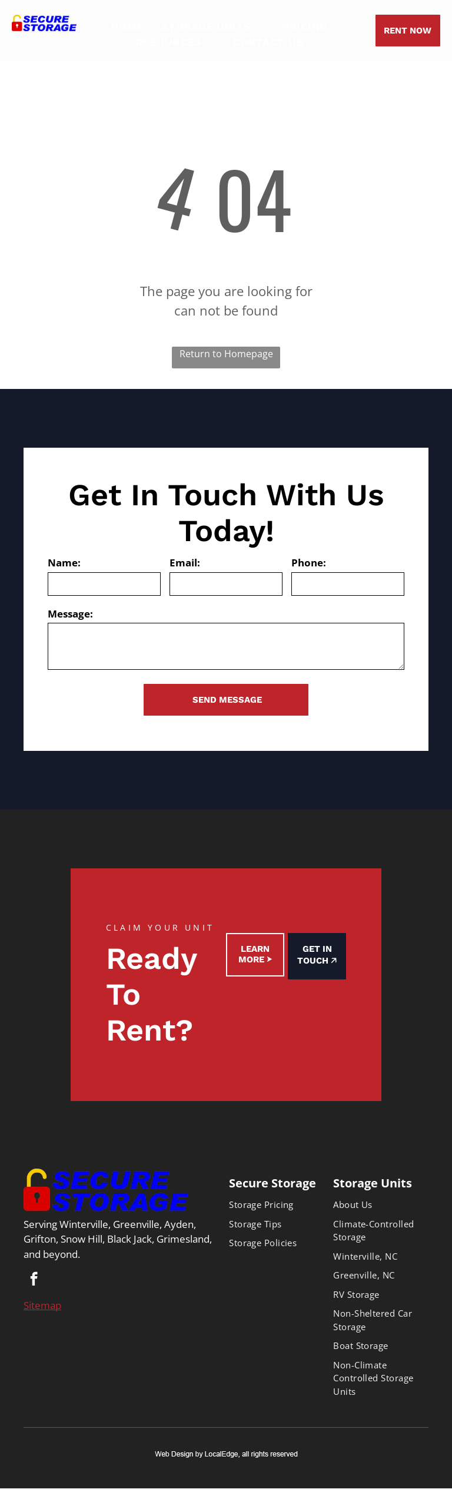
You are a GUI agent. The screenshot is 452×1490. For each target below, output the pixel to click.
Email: (185, 562)
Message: (70, 613)
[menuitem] (127, 26)
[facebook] (34, 1280)
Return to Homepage (226, 353)
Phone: (308, 562)
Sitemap (42, 1305)
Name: (64, 562)
